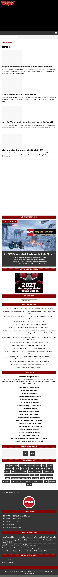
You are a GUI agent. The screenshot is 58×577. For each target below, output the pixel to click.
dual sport (24, 468)
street (42, 478)
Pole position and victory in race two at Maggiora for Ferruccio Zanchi (29, 356)
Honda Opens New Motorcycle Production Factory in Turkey (29, 324)
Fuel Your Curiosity (29, 372)
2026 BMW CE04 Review (29, 394)
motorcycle (24, 475)
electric (43, 468)
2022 (7, 465)
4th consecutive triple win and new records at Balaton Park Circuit (29, 365)
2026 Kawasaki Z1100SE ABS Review (29, 417)
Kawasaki (46, 471)
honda (31, 471)
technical (29, 481)
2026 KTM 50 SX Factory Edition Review (29, 396)
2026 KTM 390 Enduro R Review (11, 522)
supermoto (6, 481)
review (7, 478)
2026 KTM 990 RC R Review (29, 408)
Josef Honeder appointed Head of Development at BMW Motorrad (29, 342)
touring (36, 481)
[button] (56, 33)
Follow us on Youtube (7, 562)
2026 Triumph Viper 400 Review (29, 435)
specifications (16, 478)
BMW (44, 465)
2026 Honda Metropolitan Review (29, 377)
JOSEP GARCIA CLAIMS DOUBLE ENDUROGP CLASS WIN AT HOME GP (29, 362)
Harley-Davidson (21, 471)
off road (43, 475)
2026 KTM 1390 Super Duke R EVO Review (29, 420)
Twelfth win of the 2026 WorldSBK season (29, 367)
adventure (23, 465)
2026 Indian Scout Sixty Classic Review (29, 423)
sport (29, 478)
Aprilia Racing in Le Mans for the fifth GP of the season (29, 321)
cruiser (17, 468)
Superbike (49, 478)
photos (50, 475)
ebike (37, 468)
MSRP (31, 475)
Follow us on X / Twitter (8, 560)
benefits (38, 465)
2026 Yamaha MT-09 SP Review (29, 429)
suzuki (22, 481)
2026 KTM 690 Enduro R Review (29, 402)
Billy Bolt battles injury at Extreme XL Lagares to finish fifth (29, 348)
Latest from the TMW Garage (29, 217)
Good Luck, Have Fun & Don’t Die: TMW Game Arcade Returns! (30, 264)
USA (46, 481)
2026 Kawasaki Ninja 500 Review (29, 411)
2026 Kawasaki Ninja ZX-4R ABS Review (29, 405)
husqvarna (38, 471)
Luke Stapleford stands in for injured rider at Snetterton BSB (22, 150)
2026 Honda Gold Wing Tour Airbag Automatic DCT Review (29, 438)
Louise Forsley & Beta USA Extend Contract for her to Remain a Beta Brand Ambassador (29, 309)
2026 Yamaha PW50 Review (29, 391)
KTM (52, 471)
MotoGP (16, 475)
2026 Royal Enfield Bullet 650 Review (29, 432)
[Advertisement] (29, 19)
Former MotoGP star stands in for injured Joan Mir (19, 94)
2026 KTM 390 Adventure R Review (12, 528)
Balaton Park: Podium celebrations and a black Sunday (29, 359)
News (36, 475)
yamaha (29, 484)
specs (23, 478)
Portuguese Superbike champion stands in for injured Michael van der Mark (27, 67)
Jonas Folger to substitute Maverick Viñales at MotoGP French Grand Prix (29, 327)
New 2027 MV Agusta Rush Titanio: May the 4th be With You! (29, 254)
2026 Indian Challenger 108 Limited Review (29, 426)
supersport (14, 481)
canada (50, 465)
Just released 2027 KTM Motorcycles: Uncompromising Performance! (30, 261)
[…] (25, 73)
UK (42, 481)
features (6, 471)
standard (35, 478)
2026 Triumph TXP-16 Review (29, 414)
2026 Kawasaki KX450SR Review (29, 388)
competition (9, 468)
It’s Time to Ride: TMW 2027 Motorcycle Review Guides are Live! (29, 259)
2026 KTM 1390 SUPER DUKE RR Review (14, 519)
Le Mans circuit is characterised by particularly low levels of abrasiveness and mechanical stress (29, 330)
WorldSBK (52, 481)
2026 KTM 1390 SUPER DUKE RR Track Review (16, 516)
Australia (31, 465)
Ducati (32, 468)
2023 (11, 465)
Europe (50, 468)
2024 (16, 465)
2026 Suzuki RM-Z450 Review (29, 400)
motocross (8, 475)
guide (13, 471)
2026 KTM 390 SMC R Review (11, 525)
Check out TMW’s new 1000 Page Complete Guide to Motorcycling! (29, 257)
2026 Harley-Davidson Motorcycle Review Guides (29, 441)
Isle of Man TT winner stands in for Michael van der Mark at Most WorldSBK (27, 122)
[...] (34, 383)
